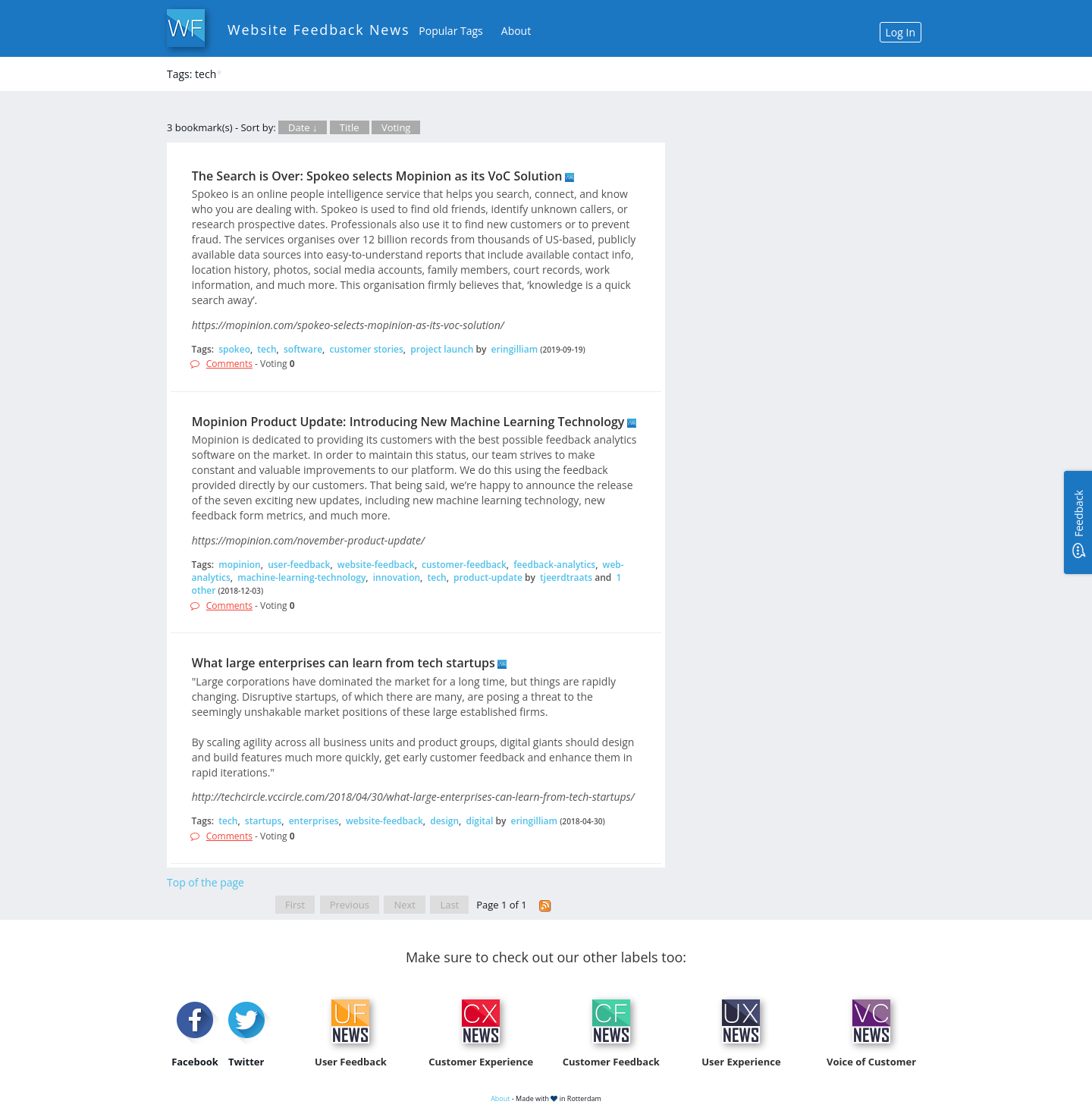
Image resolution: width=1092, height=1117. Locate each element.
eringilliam (514, 349)
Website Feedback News (319, 29)
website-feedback (376, 564)
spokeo (234, 349)
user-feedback (299, 564)
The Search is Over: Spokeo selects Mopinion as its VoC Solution (377, 176)
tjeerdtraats (566, 577)
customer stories (366, 349)
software (303, 349)
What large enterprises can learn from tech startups (343, 662)
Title (349, 127)
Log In (900, 32)
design (444, 820)
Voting (396, 127)
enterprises (314, 820)
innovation (396, 577)
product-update (487, 577)
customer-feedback (464, 564)
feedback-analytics (554, 564)
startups (263, 820)
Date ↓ (302, 127)
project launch (441, 349)
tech (266, 349)
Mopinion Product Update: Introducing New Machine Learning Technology (408, 421)
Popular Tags (450, 31)
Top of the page (205, 882)
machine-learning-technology (301, 577)
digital (479, 820)
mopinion (239, 564)
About (516, 31)
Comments (229, 363)
